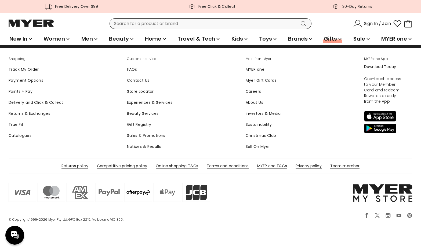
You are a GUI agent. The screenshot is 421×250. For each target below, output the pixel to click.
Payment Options (26, 80)
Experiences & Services (149, 102)
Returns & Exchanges (29, 113)
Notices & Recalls (144, 146)
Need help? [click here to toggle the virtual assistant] (14, 235)
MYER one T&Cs (272, 166)
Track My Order (24, 69)
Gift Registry (139, 124)
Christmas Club (261, 135)
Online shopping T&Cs (177, 166)
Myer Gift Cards (261, 80)
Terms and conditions (228, 166)
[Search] (304, 24)
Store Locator (140, 91)
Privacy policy (309, 166)
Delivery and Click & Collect (36, 102)
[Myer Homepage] (31, 26)
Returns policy (74, 166)
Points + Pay (20, 91)
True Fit (16, 124)
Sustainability (259, 124)
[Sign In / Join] (372, 23)
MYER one (255, 69)
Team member (345, 166)
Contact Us (138, 80)
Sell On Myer (258, 146)
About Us (254, 102)
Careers (253, 91)
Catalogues (20, 135)
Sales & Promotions (146, 135)
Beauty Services (142, 113)
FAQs (132, 69)
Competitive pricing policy (122, 166)
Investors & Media (263, 113)
